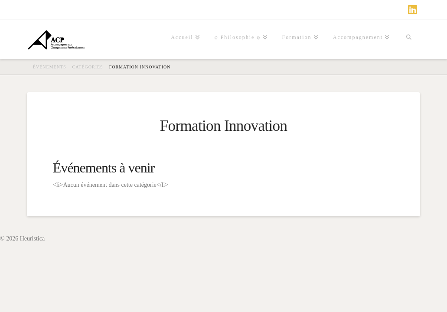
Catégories (87, 67)
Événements (49, 67)
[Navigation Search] (408, 39)
